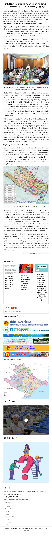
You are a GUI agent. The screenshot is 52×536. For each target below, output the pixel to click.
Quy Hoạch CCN (8, 516)
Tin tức (6, 524)
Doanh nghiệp (8, 508)
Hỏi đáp (6, 514)
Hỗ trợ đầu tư (7, 522)
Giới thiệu (6, 511)
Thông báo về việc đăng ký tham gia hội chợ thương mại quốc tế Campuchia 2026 (9, 282)
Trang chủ (6, 506)
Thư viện (6, 519)
